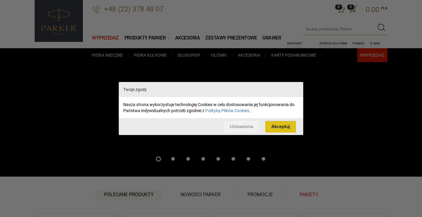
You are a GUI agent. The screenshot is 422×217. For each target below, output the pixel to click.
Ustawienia (241, 126)
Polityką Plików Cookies (227, 110)
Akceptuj (280, 126)
